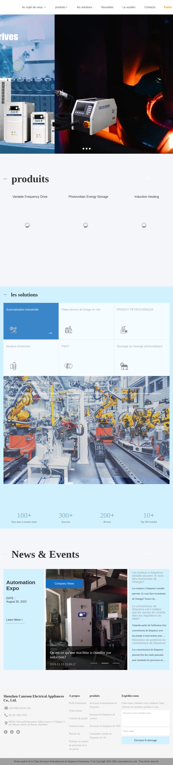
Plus (148, 178)
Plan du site (74, 733)
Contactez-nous (76, 726)
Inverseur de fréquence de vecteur (102, 716)
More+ (148, 553)
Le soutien (129, 7)
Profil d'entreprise (77, 703)
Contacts (149, 7)
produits (61, 7)
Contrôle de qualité (78, 718)
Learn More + (14, 619)
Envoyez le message (145, 740)
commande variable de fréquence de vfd (101, 735)
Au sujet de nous (34, 7)
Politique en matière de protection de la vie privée (78, 745)
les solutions (84, 7)
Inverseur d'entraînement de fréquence (103, 705)
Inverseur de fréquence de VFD (105, 726)
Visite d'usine (75, 710)
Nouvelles (107, 7)
